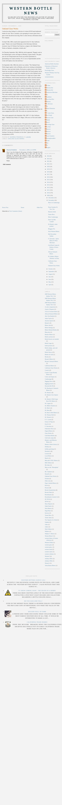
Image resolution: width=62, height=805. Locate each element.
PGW (46, 485)
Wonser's (47, 563)
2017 (48, 174)
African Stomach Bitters (51, 314)
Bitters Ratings (49, 327)
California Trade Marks (37, 622)
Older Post (39, 207)
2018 (48, 172)
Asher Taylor (48, 318)
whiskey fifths (48, 561)
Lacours (47, 453)
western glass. (48, 547)
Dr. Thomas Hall (49, 415)
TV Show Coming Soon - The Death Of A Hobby (37, 590)
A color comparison (50, 307)
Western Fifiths (49, 542)
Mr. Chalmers (48, 471)
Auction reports (49, 320)
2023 (48, 158)
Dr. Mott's (47, 408)
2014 (48, 182)
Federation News (49, 428)
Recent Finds (48, 492)
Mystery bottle (52, 212)
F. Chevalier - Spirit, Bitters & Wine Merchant (53, 240)
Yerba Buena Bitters (50, 565)
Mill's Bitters (48, 463)
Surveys (47, 513)
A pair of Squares (49, 309)
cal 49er (47, 140)
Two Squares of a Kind (51, 520)
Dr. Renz (47, 410)
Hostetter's (48, 451)
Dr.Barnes (48, 101)
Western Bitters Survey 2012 (33, 580)
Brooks (47, 357)
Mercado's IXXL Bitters (51, 460)
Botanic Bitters (49, 334)
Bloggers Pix (51, 229)
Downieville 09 (49, 386)
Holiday (47, 446)
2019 (48, 169)
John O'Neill (48, 115)
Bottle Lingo (48, 343)
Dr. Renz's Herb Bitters (51, 412)
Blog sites (47, 332)
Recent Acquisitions (50, 490)
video (46, 524)
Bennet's (47, 323)
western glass (48, 545)
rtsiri (46, 145)
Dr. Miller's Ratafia (50, 405)
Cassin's (47, 370)
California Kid (49, 87)
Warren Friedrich (12, 150)
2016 (48, 177)
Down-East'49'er (49, 99)
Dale (46, 94)
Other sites (48, 481)
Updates (47, 522)
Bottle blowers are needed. (52, 339)
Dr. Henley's (48, 392)
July (49, 276)
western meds (48, 549)
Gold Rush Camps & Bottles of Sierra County (53, 247)
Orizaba (47, 478)
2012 (48, 187)
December (51, 197)
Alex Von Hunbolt (50, 316)
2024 (48, 156)
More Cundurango (53, 217)
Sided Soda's (48, 506)
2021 (48, 164)
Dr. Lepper (48, 403)
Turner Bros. (51, 214)
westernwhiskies (49, 77)
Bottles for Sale (49, 354)
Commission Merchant (51, 92)
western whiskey (49, 554)
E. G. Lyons (48, 419)
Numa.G (47, 122)
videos (46, 527)
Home (22, 207)
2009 (48, 195)
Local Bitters (48, 456)
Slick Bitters (48, 508)
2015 (48, 179)
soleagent (47, 147)
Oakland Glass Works (16, 138)
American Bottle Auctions (52, 64)
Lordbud (47, 120)
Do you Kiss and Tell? (33, 601)
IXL (46, 110)
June (49, 279)
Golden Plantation (50, 108)
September (51, 271)
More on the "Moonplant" (52, 467)
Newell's (47, 474)
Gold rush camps (49, 438)
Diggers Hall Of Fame (37, 611)
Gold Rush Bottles (50, 435)
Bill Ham (47, 85)
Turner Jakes (48, 517)
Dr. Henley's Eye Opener (51, 395)
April (50, 284)
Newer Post (5, 207)
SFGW (47, 501)
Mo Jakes (47, 465)
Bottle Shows (48, 352)
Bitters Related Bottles (51, 330)
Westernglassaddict (50, 138)
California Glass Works (51, 368)
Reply (8, 160)
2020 (48, 166)
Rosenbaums (48, 494)
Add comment (7, 164)
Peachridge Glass (49, 70)
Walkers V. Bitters (50, 533)
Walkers (47, 531)
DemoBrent (48, 97)
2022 (48, 161)
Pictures (47, 487)
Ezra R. (47, 424)
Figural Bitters (49, 431)
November (51, 200)
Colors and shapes (50, 377)
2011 (48, 190)
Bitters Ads (48, 325)
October (50, 269)
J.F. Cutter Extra (49, 113)
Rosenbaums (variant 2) (51, 497)
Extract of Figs (49, 422)
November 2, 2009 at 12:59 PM (27, 150)
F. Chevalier (48, 426)
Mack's (47, 458)
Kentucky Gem (49, 117)
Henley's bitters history (51, 444)
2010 (48, 192)
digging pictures (49, 383)
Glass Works (48, 433)
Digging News (49, 381)
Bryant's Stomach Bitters (51, 361)
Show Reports (48, 504)
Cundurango (48, 379)
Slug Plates (48, 510)
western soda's (48, 551)
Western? (47, 556)
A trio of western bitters (51, 311)
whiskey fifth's (49, 558)
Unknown (48, 129)
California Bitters (49, 365)
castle (46, 143)
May (49, 282)
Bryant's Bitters (49, 359)
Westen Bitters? (49, 536)
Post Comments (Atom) (15, 211)
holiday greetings (49, 449)
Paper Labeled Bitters (50, 483)
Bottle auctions (49, 337)
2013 (48, 185)
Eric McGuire (49, 104)
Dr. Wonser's (48, 417)
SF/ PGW (47, 499)
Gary (46, 106)
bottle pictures (48, 345)
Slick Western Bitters (53, 231)
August (50, 274)
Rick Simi (48, 127)
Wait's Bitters (48, 529)
